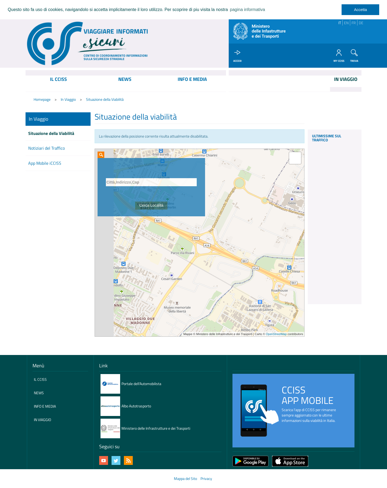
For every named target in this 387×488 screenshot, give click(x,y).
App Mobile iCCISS (44, 163)
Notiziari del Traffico (46, 148)
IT (339, 23)
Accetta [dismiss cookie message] (360, 10)
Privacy (206, 478)
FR (354, 23)
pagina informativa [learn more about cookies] (247, 9)
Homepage (42, 99)
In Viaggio (68, 99)
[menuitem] (58, 84)
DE (361, 23)
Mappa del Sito (185, 478)
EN (346, 23)
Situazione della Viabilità (105, 99)
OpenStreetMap (276, 334)
